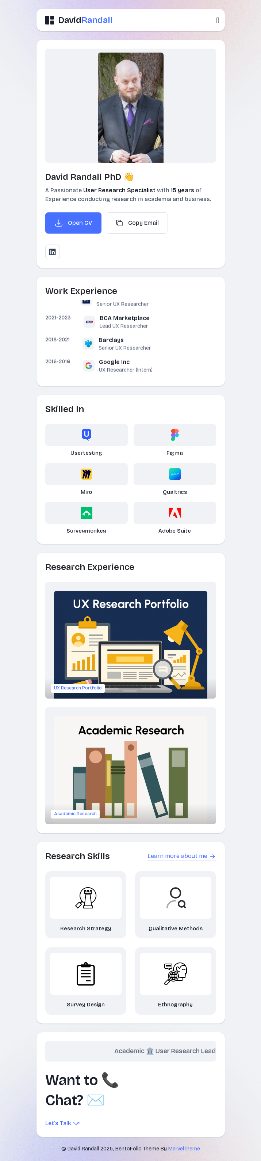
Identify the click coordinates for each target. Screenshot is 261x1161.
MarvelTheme (184, 1149)
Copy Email (137, 223)
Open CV (73, 223)
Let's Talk (62, 1123)
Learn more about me (181, 856)
